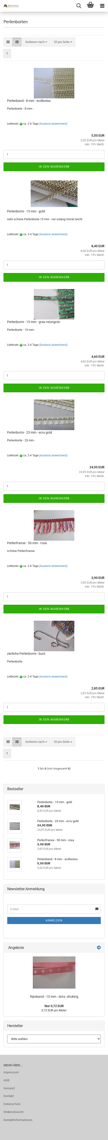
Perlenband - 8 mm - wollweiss (29, 101)
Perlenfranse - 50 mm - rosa (27, 543)
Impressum (11, 1072)
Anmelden (54, 920)
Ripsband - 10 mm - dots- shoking (54, 996)
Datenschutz (12, 1104)
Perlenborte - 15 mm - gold (26, 211)
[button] (8, 42)
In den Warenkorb (54, 166)
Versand (9, 1088)
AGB (6, 1080)
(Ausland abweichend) (53, 123)
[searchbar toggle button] (79, 6)
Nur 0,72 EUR (54, 1006)
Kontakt (9, 1096)
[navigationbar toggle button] (102, 6)
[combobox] (36, 42)
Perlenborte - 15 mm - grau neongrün (33, 322)
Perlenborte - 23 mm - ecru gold (29, 432)
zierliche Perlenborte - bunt (26, 653)
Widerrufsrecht (13, 1112)
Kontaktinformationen (18, 1120)
